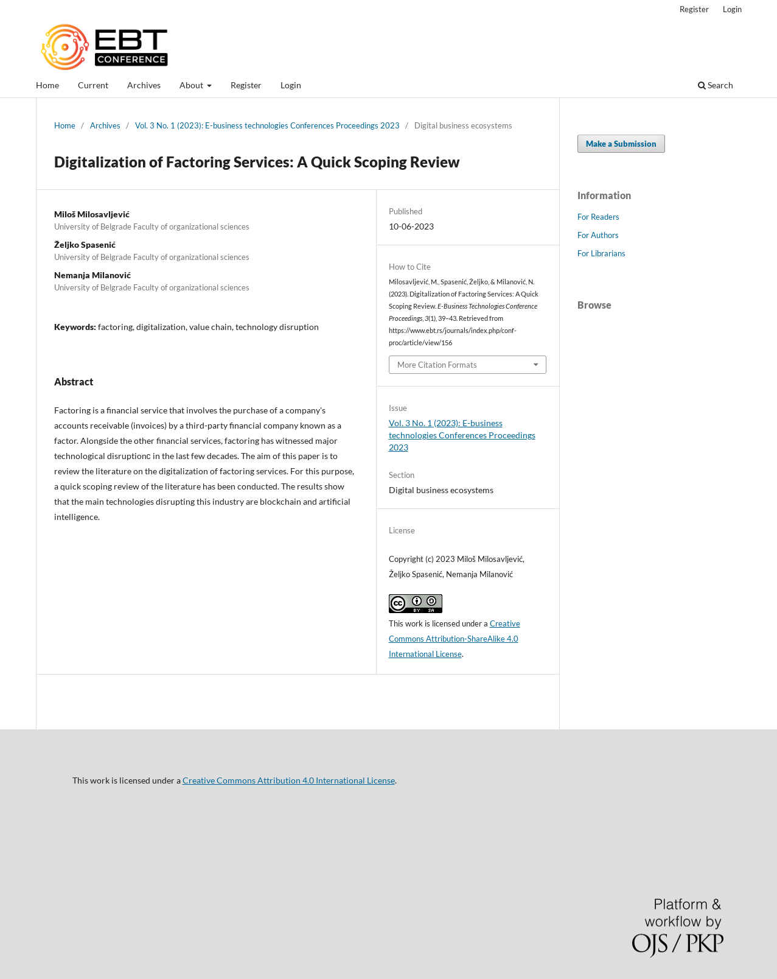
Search (715, 85)
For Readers (598, 217)
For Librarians (601, 253)
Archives (144, 85)
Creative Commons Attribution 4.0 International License (289, 780)
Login (290, 85)
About (192, 85)
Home (47, 85)
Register (246, 85)
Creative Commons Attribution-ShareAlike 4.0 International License (454, 639)
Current (93, 85)
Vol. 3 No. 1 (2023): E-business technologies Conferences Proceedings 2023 (267, 125)
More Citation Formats (437, 365)
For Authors (598, 235)
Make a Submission (621, 144)
